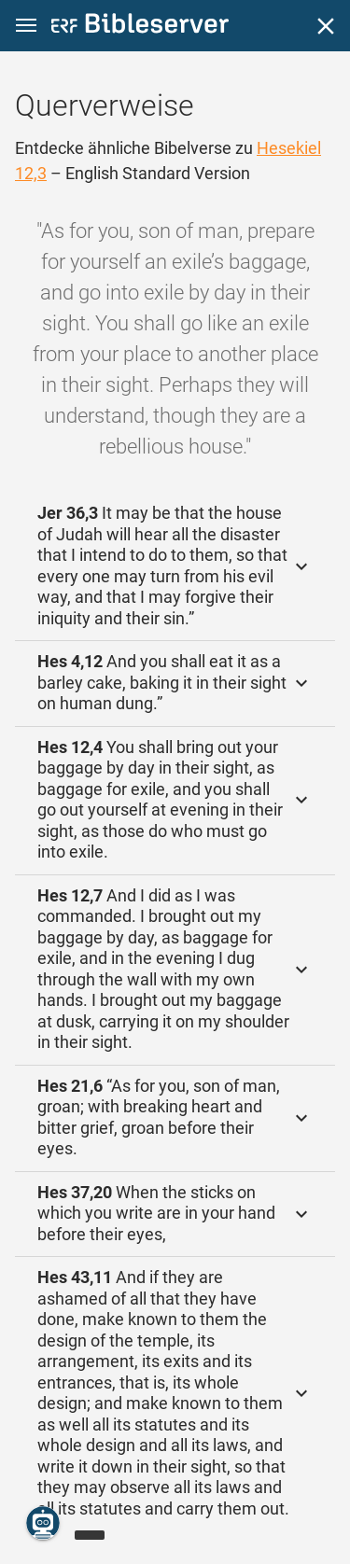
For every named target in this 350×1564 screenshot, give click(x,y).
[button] (26, 26)
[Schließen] (325, 26)
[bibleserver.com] (140, 27)
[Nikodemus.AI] (43, 1523)
